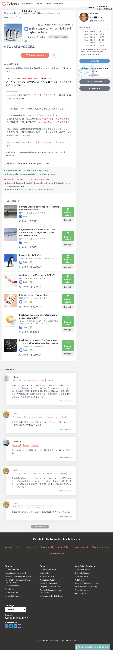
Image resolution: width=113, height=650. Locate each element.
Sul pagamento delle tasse (51, 596)
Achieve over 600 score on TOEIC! (37, 275)
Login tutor (45, 573)
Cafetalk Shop (81, 576)
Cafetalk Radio (11, 592)
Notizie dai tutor (47, 579)
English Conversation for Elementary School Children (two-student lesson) (38, 342)
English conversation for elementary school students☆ (38, 316)
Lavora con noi (81, 547)
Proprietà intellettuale (50, 586)
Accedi (89, 7)
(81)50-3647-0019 (17, 617)
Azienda (9, 547)
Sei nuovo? (27, 3)
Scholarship (10, 589)
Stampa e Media (100, 547)
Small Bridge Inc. (82, 590)
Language (8, 17)
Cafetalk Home (12, 569)
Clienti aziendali (12, 585)
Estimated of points (58, 37)
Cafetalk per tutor (48, 569)
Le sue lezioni (94, 82)
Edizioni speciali (29, 11)
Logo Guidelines (56, 553)
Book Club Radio (12, 596)
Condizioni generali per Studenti (19, 576)
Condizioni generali (48, 583)
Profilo (94, 61)
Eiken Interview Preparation (33, 295)
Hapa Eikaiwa (81, 593)
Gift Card (79, 579)
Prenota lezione (35, 55)
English (19, 17)
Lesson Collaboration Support (88, 583)
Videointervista (47, 576)
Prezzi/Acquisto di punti (15, 573)
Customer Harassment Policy (55, 547)
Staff (19, 547)
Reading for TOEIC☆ (30, 255)
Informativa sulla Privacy (86, 586)
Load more (40, 526)
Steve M (7, 13)
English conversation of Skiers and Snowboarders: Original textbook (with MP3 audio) (37, 232)
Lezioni (38, 3)
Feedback (58, 3)
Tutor (48, 3)
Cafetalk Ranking (83, 573)
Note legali (32, 547)
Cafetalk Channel (82, 569)
